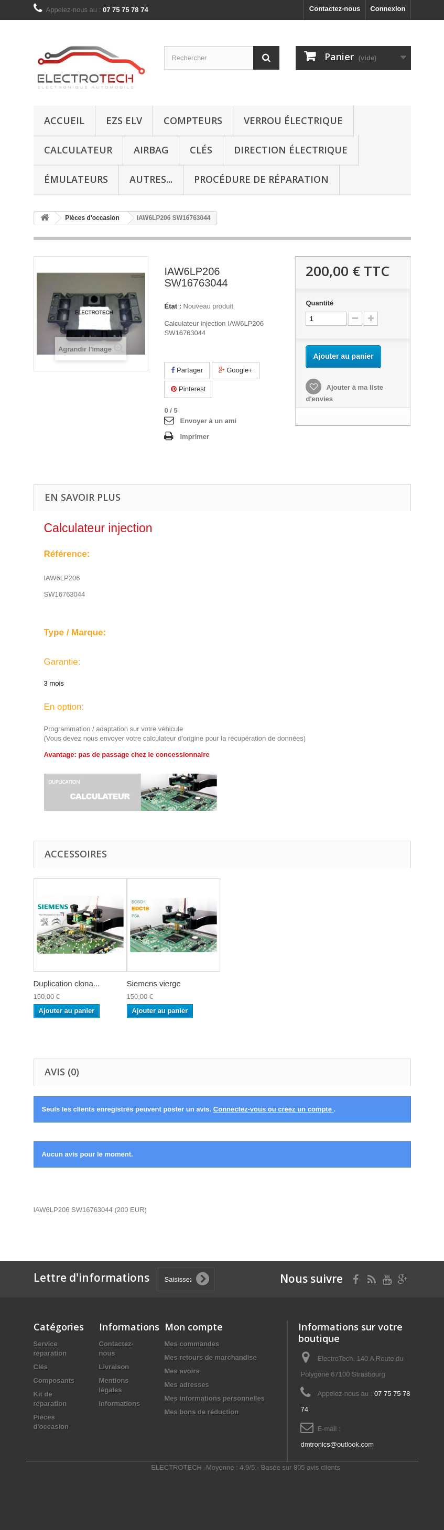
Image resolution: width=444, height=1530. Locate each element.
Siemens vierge (154, 983)
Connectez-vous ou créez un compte (273, 1109)
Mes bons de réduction (202, 1412)
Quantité (319, 303)
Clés (201, 150)
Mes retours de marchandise (211, 1357)
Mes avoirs (182, 1371)
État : (172, 306)
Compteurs (193, 120)
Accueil (64, 120)
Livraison (114, 1367)
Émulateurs (76, 179)
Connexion (387, 9)
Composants (54, 1380)
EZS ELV (124, 120)
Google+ (236, 370)
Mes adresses (187, 1385)
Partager (186, 370)
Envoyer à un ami (208, 421)
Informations (119, 1403)
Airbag (151, 150)
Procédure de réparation (261, 179)
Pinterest (188, 389)
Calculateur (78, 150)
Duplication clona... (67, 983)
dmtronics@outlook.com (337, 1444)
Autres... (150, 179)
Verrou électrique (293, 120)
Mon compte (194, 1326)
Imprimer (194, 437)
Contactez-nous (335, 9)
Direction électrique (291, 150)
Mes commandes (192, 1344)
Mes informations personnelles (215, 1398)
